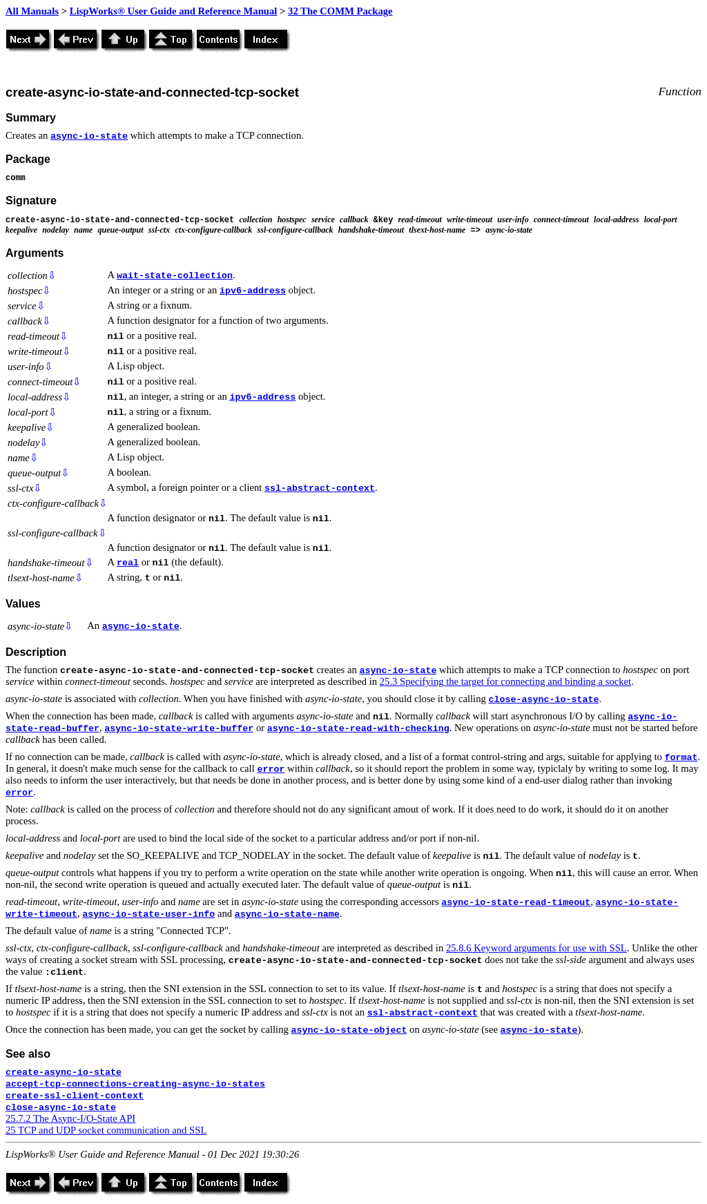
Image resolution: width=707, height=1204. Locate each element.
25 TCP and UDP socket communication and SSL (106, 1130)
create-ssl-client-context (75, 1096)
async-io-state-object (349, 1030)
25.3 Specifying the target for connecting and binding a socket (505, 681)
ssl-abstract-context (319, 488)
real (128, 563)
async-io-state (89, 136)
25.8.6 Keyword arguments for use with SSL (536, 947)
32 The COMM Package (340, 11)
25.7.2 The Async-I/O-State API (70, 1118)
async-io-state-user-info (148, 914)
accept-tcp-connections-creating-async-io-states (135, 1084)
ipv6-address (253, 291)
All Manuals (32, 11)
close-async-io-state (543, 700)
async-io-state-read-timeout (515, 902)
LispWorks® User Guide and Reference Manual (174, 11)
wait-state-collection (175, 276)
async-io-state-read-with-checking (358, 729)
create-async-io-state (64, 1072)
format (681, 757)
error (270, 769)
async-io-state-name (287, 914)
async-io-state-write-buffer (178, 729)
